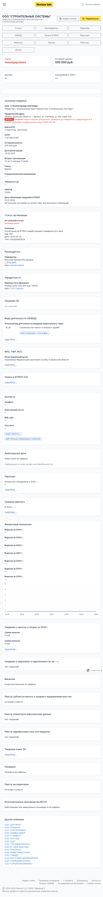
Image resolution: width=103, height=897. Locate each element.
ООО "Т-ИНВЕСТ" (13, 836)
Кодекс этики (28, 880)
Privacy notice (95, 670)
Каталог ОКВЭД (46, 883)
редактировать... (13, 434)
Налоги (51, 42)
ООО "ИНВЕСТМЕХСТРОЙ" (17, 852)
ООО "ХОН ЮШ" (12, 838)
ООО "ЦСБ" (10, 841)
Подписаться (90, 18)
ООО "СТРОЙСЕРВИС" (15, 830)
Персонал (84, 35)
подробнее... (11, 339)
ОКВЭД (18, 35)
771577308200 (16, 288)
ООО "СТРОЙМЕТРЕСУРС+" (18, 844)
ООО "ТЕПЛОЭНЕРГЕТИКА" (18, 861)
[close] (101, 670)
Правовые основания (49, 880)
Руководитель (51, 28)
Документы (82, 880)
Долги (18, 50)
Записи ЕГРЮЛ (51, 35)
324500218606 (16, 265)
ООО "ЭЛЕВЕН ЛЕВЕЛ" (15, 833)
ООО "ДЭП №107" (13, 824)
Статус (18, 28)
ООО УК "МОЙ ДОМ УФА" (17, 847)
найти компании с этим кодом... (34, 333)
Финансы (18, 42)
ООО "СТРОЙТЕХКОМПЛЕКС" (19, 863)
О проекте (68, 880)
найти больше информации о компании (23, 439)
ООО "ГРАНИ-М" (12, 827)
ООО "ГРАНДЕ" (12, 855)
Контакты (96, 880)
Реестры (84, 42)
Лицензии (84, 28)
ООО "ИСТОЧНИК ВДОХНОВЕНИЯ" (21, 858)
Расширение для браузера (70, 883)
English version (68, 18)
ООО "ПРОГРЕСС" (13, 850)
